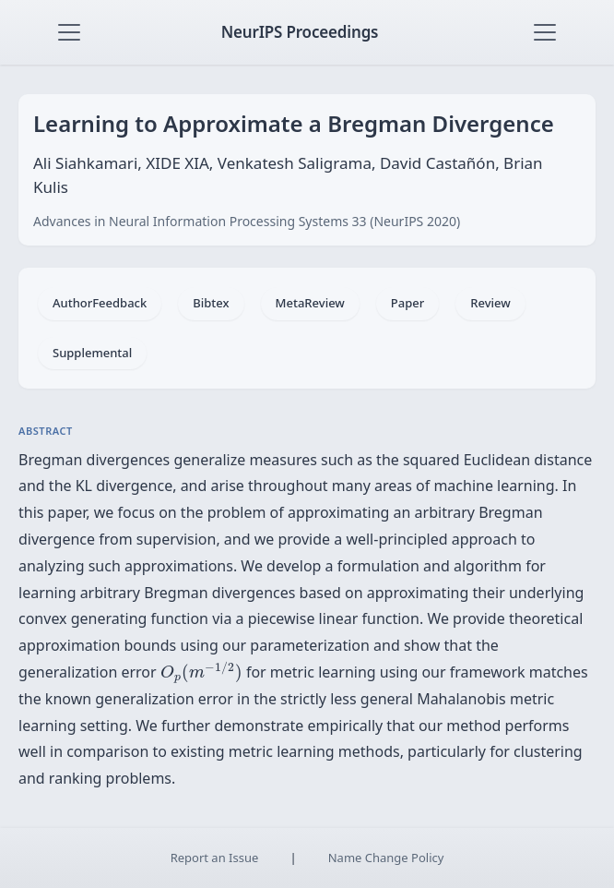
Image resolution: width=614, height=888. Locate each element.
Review (490, 302)
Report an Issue (215, 857)
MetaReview (310, 302)
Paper (407, 302)
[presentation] (201, 673)
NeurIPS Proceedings (300, 31)
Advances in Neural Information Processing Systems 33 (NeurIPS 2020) (246, 221)
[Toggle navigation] (69, 32)
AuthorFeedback (100, 302)
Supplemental (92, 352)
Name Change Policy (386, 857)
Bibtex (211, 302)
